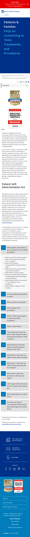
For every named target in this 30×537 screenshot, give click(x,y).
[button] (15, 250)
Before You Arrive (20, 75)
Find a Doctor (15, 521)
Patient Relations (7, 222)
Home (3, 75)
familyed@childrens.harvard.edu (11, 424)
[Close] (28, 4)
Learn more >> (18, 6)
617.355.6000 (14, 457)
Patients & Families (10, 75)
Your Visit (5, 76)
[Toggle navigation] (5, 15)
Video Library (15, 524)
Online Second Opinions (15, 527)
